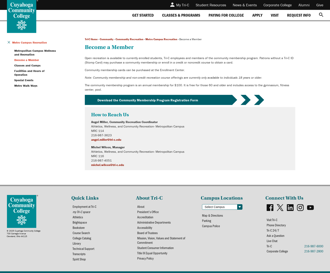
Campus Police (211, 226)
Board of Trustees (147, 233)
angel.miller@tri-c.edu (106, 140)
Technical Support (83, 248)
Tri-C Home (91, 39)
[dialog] (317, 260)
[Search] (321, 15)
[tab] (143, 15)
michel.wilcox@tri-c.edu (107, 165)
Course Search (81, 233)
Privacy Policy (145, 258)
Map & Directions (212, 215)
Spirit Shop (79, 259)
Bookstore (79, 227)
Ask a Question (275, 235)
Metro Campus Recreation (161, 39)
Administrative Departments (154, 222)
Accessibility (144, 227)
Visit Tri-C (272, 219)
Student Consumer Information (155, 247)
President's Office (148, 211)
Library (77, 243)
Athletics (78, 217)
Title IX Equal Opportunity (152, 253)
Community (106, 39)
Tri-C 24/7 (273, 230)
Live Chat (272, 241)
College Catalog (82, 238)
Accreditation (145, 217)
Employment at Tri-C (84, 206)
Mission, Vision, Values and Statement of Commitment (161, 240)
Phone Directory (276, 225)
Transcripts (79, 254)
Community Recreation (129, 39)
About (140, 206)
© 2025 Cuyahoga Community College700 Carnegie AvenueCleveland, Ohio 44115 (23, 233)
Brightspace (80, 222)
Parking (206, 220)
